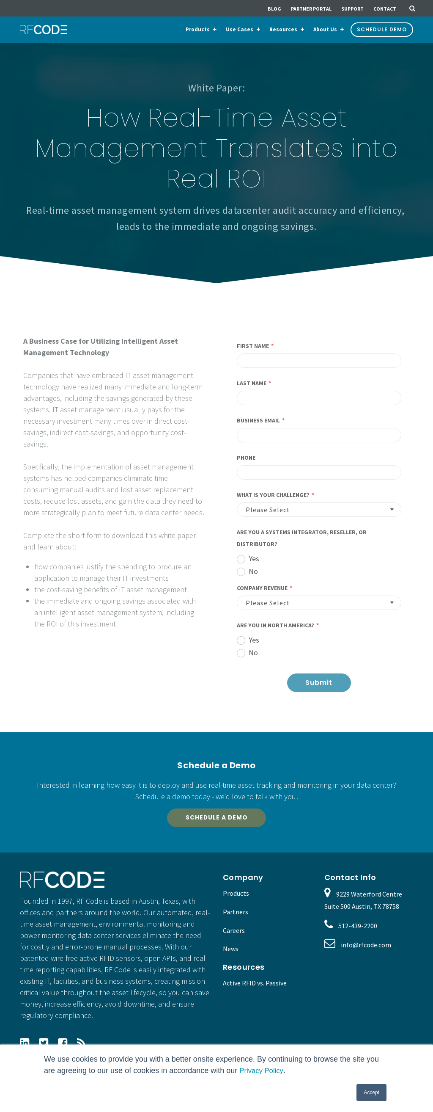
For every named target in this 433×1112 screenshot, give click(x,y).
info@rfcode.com (366, 950)
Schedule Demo (382, 29)
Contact (384, 9)
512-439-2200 (357, 930)
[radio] (319, 558)
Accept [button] (371, 1092)
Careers (234, 935)
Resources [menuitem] (283, 29)
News (230, 953)
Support (352, 9)
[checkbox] (319, 564)
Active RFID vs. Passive (255, 988)
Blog (274, 9)
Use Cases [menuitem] (239, 29)
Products (236, 898)
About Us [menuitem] (325, 29)
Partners (235, 916)
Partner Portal (311, 9)
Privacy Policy (262, 1070)
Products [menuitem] (198, 29)
